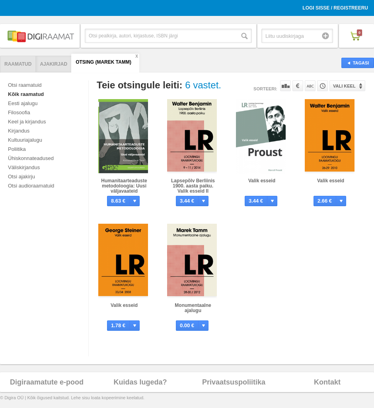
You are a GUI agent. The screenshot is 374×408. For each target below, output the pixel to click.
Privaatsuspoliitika (233, 382)
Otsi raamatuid (25, 85)
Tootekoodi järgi (322, 85)
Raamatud (17, 64)
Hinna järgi (297, 85)
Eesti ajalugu (22, 103)
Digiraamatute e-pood (47, 382)
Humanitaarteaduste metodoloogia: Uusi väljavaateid (124, 186)
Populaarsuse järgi (285, 85)
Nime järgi (310, 85)
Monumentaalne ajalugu (193, 308)
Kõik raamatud (26, 94)
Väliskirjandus (24, 167)
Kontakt (327, 382)
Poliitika (17, 149)
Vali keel (344, 86)
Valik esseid (261, 181)
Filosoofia (19, 112)
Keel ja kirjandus (27, 122)
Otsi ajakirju (21, 177)
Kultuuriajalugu (25, 140)
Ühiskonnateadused (31, 158)
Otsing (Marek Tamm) (103, 62)
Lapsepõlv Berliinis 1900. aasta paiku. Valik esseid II (193, 186)
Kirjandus (18, 131)
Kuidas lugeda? (140, 382)
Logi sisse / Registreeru (335, 8)
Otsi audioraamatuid (31, 186)
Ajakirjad (53, 64)
